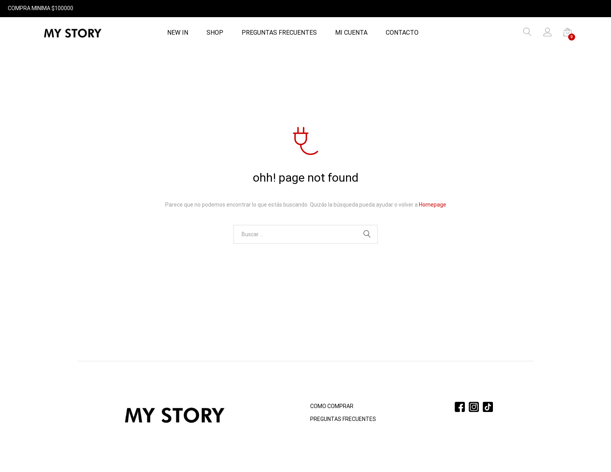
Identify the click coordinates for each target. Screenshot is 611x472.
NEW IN (177, 33)
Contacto (402, 33)
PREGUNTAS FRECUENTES (279, 33)
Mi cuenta (351, 33)
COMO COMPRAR (331, 406)
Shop (215, 33)
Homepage (432, 205)
